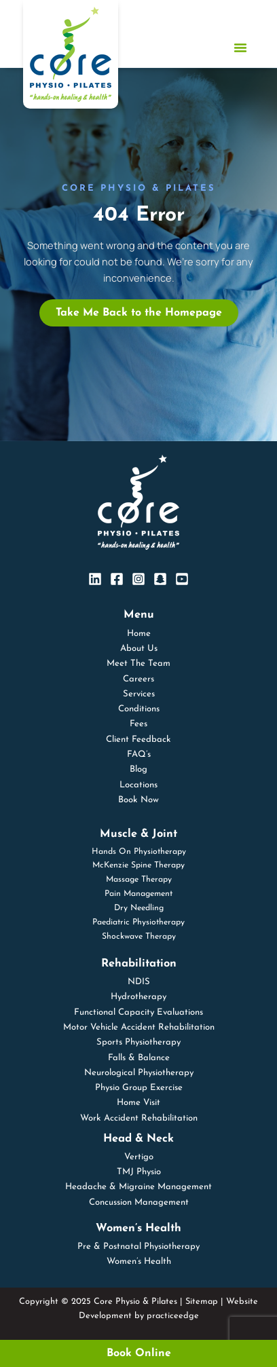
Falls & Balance (139, 1057)
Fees (138, 723)
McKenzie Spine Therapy (138, 865)
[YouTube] (182, 579)
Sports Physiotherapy (138, 1042)
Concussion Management (139, 1202)
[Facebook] (117, 579)
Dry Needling (139, 908)
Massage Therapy (139, 880)
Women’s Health (139, 1261)
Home (139, 633)
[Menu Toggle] (240, 47)
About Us (139, 648)
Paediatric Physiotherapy (138, 922)
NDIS (139, 981)
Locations (138, 785)
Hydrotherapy (138, 996)
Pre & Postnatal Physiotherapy (138, 1246)
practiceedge (173, 1315)
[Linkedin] (95, 579)
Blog (138, 769)
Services (139, 694)
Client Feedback (138, 739)
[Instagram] (138, 579)
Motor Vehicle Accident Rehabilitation (139, 1027)
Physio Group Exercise (139, 1087)
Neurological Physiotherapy (138, 1072)
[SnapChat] (160, 579)
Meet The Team (138, 663)
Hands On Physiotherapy (139, 852)
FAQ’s (139, 754)
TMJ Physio (139, 1171)
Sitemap (201, 1301)
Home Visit (138, 1102)
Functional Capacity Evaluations (138, 1012)
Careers (138, 679)
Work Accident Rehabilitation (139, 1118)
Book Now (138, 799)
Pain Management (138, 894)
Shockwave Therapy (139, 937)
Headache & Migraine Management (138, 1186)
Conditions (139, 709)
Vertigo (138, 1157)
